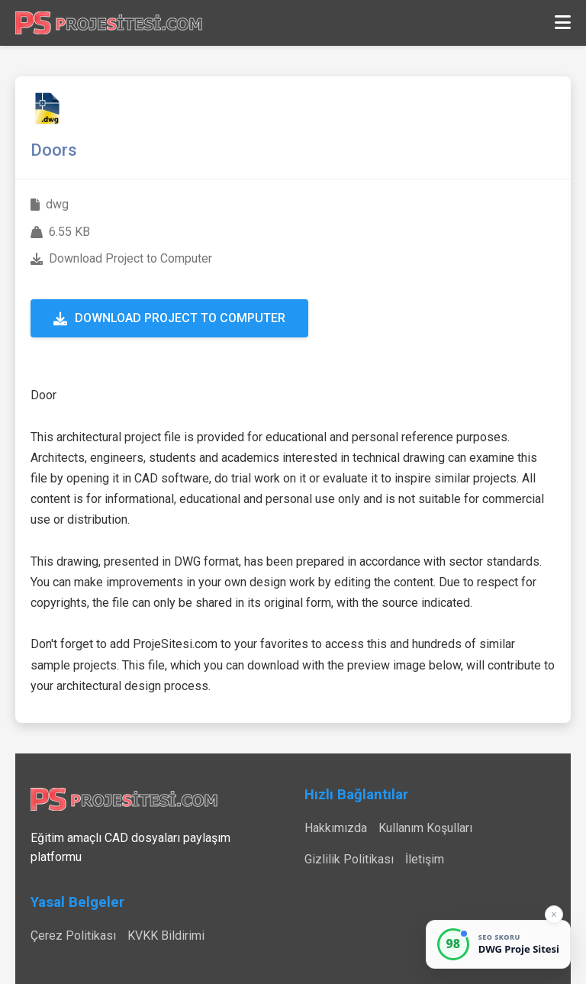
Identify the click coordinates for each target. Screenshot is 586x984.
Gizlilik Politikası (349, 859)
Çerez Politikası (73, 935)
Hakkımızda (335, 828)
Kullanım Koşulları (425, 828)
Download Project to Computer (169, 318)
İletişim (424, 859)
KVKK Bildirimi (165, 935)
